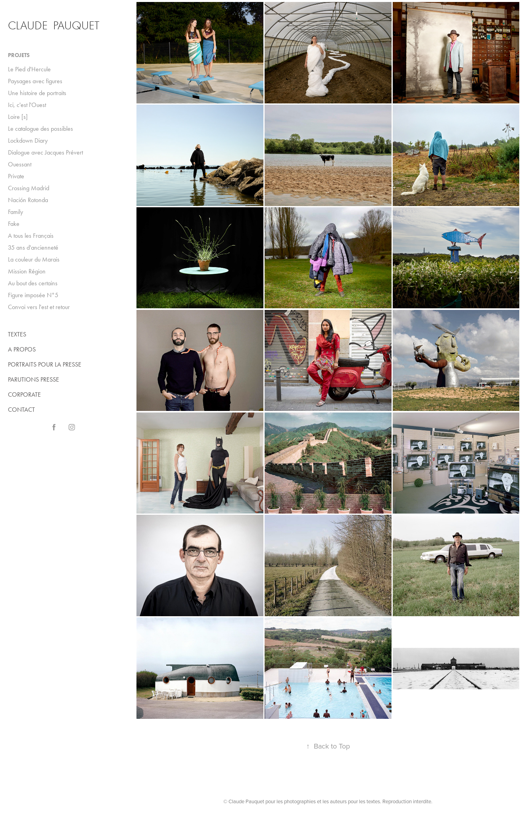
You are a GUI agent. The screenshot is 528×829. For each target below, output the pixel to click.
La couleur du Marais (34, 259)
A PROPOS (22, 349)
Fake (13, 223)
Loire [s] (18, 116)
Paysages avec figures (35, 81)
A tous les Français (31, 235)
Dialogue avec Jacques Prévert (45, 152)
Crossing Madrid (28, 188)
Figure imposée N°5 (33, 295)
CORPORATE (24, 394)
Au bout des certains (33, 283)
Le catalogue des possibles (40, 128)
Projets (19, 55)
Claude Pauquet (54, 25)
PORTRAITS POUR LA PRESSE (44, 364)
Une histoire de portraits (37, 93)
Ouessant (19, 164)
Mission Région (27, 271)
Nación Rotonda (28, 200)
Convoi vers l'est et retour (39, 307)
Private (16, 176)
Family (15, 212)
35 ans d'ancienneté (33, 247)
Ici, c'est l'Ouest (27, 105)
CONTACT (21, 409)
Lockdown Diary (28, 140)
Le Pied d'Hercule (29, 69)
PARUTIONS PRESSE (33, 379)
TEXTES (17, 334)
